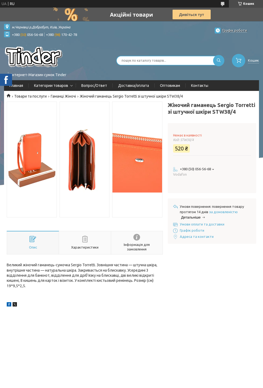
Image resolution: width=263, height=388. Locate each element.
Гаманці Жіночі (63, 96)
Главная (16, 85)
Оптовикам (170, 85)
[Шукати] (218, 60)
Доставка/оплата (133, 85)
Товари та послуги (30, 96)
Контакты (199, 85)
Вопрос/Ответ (94, 85)
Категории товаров (51, 85)
